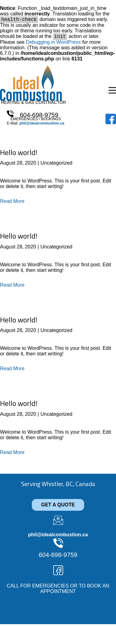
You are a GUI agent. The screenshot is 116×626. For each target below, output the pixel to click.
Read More (12, 203)
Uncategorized (56, 164)
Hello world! (18, 154)
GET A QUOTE (58, 506)
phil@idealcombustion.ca (41, 125)
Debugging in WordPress (53, 44)
